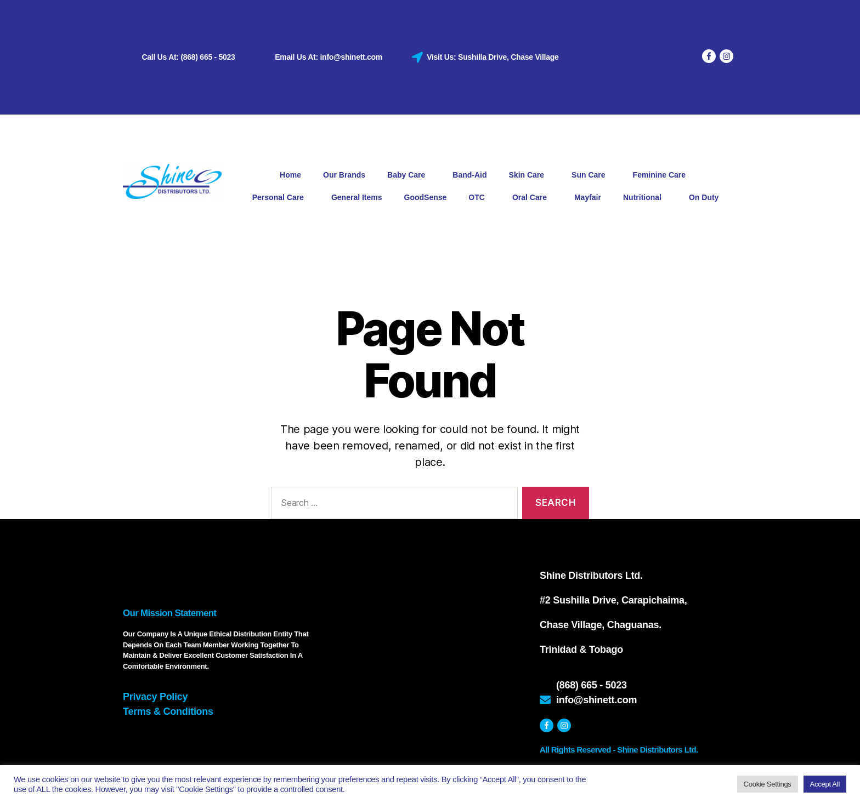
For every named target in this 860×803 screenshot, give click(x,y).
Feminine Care (662, 175)
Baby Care (409, 175)
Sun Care (591, 175)
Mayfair (587, 197)
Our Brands (344, 174)
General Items (356, 197)
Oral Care (532, 197)
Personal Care (280, 197)
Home (290, 174)
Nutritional (645, 197)
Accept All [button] (825, 784)
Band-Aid (469, 174)
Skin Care (529, 175)
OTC (479, 197)
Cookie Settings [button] (767, 784)
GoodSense (425, 197)
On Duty (703, 197)
